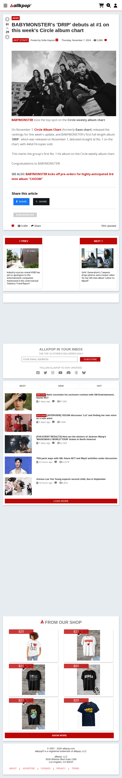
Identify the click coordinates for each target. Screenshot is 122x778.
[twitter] (45, 373)
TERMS (75, 768)
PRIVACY (61, 768)
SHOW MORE (59, 735)
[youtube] (60, 373)
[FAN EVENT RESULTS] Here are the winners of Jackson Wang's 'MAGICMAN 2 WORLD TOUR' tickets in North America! (71, 438)
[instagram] (52, 373)
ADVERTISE (29, 768)
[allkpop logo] (20, 6)
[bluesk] (84, 373)
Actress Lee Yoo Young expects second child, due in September (71, 479)
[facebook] (37, 373)
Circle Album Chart (47, 130)
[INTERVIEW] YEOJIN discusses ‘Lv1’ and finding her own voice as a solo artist (76, 417)
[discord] (68, 373)
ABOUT (13, 768)
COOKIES (46, 768)
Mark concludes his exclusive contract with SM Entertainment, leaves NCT (75, 396)
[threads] (76, 373)
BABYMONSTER (22, 120)
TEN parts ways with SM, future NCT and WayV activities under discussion (76, 458)
